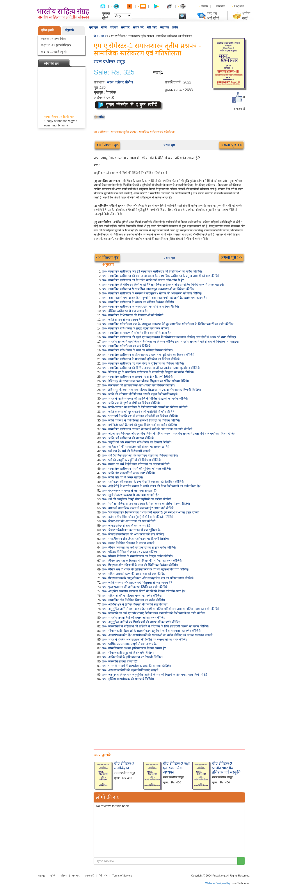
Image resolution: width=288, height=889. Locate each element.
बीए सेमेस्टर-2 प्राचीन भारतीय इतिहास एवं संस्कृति (226, 768)
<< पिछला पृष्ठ (107, 145)
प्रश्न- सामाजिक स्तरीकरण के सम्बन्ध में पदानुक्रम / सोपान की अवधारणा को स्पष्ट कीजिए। (152, 293)
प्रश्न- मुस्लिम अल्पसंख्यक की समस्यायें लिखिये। (128, 679)
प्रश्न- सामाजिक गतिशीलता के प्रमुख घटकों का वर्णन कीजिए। (136, 328)
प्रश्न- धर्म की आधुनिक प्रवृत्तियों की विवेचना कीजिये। (131, 460)
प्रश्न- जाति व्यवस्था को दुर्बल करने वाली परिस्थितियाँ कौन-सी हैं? (138, 411)
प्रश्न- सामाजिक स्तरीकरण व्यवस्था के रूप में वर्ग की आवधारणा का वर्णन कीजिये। (147, 429)
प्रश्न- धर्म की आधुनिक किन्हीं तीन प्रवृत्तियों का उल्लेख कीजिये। (137, 499)
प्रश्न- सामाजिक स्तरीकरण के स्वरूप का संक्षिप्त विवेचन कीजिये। (138, 302)
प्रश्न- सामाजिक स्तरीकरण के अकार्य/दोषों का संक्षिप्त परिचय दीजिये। (140, 306)
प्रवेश (175, 27)
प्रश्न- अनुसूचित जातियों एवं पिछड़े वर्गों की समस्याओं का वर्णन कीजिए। (141, 622)
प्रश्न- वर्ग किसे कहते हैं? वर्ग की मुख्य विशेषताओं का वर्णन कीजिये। (139, 425)
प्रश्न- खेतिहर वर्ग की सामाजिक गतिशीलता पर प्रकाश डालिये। (136, 446)
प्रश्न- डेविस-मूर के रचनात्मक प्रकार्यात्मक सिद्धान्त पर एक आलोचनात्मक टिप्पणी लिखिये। (151, 389)
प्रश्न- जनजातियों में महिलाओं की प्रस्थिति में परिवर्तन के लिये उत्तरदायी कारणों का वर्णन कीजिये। (155, 626)
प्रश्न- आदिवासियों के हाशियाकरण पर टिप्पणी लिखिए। (132, 657)
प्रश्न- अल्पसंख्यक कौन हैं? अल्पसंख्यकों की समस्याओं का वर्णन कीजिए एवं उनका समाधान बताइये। (157, 635)
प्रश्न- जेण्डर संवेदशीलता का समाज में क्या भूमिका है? (131, 530)
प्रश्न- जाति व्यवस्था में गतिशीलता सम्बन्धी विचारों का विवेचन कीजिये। (141, 420)
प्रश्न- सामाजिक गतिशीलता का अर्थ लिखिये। (126, 346)
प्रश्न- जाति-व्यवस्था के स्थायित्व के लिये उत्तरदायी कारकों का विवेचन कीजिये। (145, 407)
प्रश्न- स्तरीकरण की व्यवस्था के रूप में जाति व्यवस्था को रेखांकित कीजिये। (143, 481)
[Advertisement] (169, 714)
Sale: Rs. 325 (114, 72)
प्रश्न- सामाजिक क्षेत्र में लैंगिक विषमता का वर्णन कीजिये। (133, 600)
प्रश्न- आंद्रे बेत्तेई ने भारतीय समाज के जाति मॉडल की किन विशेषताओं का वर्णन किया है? (151, 486)
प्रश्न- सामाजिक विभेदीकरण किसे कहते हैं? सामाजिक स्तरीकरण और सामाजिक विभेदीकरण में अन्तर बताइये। (163, 284)
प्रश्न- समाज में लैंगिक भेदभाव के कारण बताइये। (128, 543)
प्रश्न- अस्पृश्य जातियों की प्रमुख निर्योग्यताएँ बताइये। (130, 670)
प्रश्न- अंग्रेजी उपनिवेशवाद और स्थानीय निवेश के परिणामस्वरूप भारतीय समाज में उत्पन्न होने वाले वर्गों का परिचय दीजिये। (169, 433)
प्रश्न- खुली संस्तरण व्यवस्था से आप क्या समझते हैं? (130, 495)
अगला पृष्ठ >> (231, 145)
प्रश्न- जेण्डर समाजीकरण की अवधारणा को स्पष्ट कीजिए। (133, 534)
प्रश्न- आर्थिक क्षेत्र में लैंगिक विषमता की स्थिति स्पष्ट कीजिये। (135, 604)
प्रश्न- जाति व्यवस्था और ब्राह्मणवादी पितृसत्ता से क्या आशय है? (137, 582)
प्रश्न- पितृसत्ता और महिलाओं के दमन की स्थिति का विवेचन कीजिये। (140, 565)
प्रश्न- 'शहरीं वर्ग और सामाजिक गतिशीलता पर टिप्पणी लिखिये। (137, 442)
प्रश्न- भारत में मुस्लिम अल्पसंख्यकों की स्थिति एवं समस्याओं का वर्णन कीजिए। (145, 639)
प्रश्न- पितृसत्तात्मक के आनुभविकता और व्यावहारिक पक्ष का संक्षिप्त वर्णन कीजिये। (148, 578)
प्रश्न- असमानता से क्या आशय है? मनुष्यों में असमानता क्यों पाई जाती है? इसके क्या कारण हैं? (154, 297)
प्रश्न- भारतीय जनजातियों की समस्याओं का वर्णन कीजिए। (134, 617)
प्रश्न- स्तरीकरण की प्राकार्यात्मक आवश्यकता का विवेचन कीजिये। (138, 385)
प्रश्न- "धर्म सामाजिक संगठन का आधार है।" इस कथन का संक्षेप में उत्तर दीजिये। (146, 503)
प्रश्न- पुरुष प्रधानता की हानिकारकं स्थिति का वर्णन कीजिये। (135, 587)
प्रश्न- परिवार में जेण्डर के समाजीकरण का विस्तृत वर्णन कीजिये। (137, 556)
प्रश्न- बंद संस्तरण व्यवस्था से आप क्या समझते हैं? (129, 490)
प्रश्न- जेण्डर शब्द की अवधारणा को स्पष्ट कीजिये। (129, 521)
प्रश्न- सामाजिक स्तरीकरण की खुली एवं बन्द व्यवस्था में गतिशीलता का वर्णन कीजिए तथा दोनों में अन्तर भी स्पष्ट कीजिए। (169, 337)
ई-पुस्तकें (69, 30)
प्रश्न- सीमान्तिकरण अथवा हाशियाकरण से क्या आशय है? (134, 648)
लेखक (204, 6)
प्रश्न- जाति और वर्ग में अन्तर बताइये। (122, 477)
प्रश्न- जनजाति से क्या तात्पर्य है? (120, 661)
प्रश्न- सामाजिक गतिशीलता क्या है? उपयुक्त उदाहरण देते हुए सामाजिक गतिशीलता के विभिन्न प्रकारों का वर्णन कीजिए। (168, 324)
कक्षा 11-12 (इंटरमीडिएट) (56, 45)
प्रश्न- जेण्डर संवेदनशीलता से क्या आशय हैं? (126, 525)
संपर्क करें (138, 27)
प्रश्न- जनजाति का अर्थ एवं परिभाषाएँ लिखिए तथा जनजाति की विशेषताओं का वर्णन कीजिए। (154, 613)
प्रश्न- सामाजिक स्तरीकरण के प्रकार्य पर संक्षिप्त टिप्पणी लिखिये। (137, 376)
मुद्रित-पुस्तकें (47, 30)
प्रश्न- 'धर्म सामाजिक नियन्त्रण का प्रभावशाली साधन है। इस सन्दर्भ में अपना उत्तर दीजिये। (151, 512)
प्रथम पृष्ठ (169, 145)
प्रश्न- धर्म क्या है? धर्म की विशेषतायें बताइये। (126, 451)
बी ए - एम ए (100, 36)
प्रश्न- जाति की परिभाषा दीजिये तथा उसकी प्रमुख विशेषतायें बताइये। (140, 394)
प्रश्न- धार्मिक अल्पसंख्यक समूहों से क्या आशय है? (129, 644)
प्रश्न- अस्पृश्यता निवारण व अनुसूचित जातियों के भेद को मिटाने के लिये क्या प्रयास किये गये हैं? (154, 674)
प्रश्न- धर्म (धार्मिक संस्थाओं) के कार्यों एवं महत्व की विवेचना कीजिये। (140, 455)
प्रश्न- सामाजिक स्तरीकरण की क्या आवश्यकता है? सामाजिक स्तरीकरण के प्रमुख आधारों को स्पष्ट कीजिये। (161, 276)
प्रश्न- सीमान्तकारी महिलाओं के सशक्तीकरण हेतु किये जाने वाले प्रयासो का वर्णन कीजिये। (151, 630)
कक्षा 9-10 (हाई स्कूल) (54, 51)
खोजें (104, 27)
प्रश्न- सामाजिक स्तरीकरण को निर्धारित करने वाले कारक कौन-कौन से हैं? (143, 280)
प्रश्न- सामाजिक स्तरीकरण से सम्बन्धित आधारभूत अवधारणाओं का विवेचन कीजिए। (149, 289)
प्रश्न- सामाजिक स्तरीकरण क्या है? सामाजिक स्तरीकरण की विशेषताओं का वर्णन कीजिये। (152, 271)
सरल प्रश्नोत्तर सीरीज (120, 82)
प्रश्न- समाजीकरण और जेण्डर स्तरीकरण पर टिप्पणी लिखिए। (135, 538)
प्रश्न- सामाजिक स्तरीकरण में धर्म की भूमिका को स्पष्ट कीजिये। (136, 468)
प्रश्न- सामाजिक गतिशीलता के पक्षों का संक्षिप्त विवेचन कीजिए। (137, 350)
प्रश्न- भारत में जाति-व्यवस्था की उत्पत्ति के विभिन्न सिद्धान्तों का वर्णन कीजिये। (145, 398)
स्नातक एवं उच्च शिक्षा (53, 38)
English (239, 6)
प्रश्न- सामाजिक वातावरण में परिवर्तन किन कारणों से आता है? (136, 333)
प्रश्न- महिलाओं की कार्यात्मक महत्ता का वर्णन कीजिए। (132, 595)
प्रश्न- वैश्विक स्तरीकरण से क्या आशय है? (125, 311)
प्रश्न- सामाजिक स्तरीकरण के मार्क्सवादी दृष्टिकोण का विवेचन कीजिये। (141, 359)
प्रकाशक (220, 6)
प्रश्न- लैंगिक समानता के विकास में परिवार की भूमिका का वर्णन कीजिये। (142, 560)
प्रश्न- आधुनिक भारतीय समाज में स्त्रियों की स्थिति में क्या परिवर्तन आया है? (143, 591)
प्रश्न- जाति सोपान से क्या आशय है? (122, 319)
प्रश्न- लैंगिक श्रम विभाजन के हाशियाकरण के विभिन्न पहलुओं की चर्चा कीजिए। (145, 569)
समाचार (125, 27)
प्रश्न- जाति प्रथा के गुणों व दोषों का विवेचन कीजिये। (131, 403)
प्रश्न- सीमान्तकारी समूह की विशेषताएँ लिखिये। (128, 652)
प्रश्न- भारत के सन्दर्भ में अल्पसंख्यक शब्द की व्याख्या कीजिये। (136, 666)
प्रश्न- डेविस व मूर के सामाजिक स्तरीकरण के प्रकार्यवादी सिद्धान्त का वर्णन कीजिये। (148, 372)
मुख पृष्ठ (93, 27)
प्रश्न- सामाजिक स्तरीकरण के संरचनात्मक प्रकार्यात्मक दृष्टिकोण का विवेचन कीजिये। (148, 354)
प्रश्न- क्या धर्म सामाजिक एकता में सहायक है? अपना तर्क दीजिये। (138, 508)
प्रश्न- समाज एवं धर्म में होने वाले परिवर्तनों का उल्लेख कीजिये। (136, 464)
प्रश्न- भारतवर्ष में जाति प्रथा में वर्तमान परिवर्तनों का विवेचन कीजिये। (140, 416)
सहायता (164, 27)
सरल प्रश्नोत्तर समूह (109, 61)
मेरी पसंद (152, 27)
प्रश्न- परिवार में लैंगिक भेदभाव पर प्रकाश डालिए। (129, 552)
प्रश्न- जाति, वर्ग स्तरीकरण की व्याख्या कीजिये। (128, 438)
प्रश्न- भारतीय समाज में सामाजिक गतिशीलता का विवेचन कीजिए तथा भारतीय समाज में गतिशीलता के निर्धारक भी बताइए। (170, 341)
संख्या (156, 72)
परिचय (113, 27)
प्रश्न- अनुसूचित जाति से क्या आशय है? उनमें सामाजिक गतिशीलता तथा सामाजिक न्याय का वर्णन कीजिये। (161, 609)
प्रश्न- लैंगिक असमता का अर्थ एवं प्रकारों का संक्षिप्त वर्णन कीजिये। (139, 547)
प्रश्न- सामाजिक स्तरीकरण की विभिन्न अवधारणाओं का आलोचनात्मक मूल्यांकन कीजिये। (151, 368)
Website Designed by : (218, 883)
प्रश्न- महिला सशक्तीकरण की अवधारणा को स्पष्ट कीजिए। (134, 574)
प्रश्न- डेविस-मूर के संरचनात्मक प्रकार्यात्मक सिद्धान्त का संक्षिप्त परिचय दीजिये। (145, 381)
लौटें (101, 117)
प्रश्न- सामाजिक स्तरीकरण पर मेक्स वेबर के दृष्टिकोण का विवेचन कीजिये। (143, 363)
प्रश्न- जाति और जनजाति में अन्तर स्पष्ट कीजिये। (128, 473)
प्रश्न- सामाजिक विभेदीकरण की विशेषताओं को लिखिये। (133, 315)
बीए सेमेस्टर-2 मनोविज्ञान (124, 765)
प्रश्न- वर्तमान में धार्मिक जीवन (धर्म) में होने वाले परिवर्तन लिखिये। (138, 517)
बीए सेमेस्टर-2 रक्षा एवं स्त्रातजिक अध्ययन (176, 768)
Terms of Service (122, 875)
